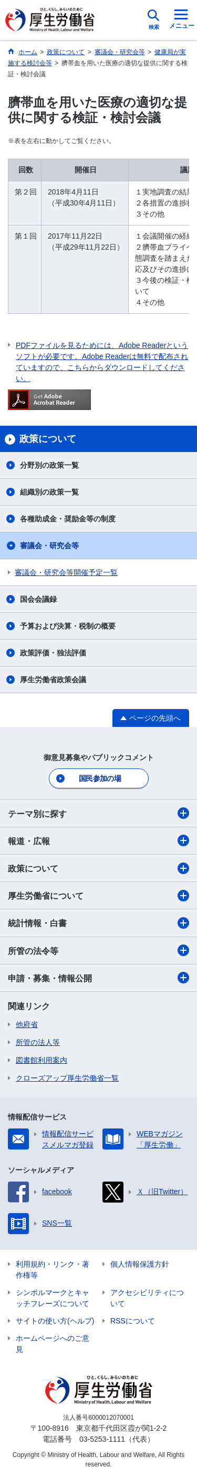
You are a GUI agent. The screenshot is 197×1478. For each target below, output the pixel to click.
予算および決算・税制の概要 (68, 626)
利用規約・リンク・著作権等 (52, 1269)
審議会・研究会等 (49, 545)
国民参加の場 (100, 778)
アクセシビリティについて (147, 1298)
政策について (98, 868)
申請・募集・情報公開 (98, 977)
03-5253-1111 (102, 1439)
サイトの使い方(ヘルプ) (55, 1321)
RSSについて (132, 1321)
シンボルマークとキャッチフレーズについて (52, 1298)
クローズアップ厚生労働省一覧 (67, 1078)
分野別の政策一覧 (49, 465)
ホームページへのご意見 (52, 1343)
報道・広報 (98, 840)
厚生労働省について (98, 895)
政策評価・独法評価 (53, 653)
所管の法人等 (38, 1042)
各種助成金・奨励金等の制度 (68, 519)
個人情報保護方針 (139, 1264)
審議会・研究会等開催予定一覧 (66, 572)
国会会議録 (38, 599)
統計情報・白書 (98, 923)
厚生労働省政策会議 (53, 679)
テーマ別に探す (98, 813)
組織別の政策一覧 (49, 492)
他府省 (27, 1024)
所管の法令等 (98, 950)
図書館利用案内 (41, 1060)
